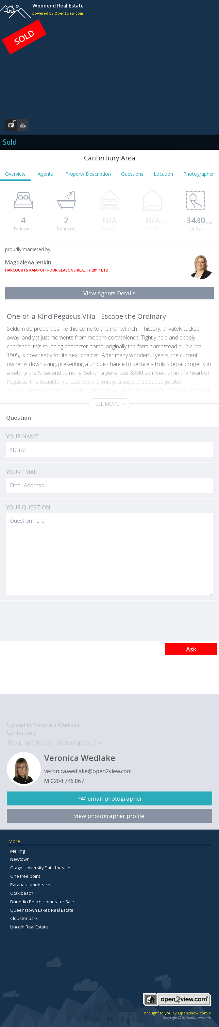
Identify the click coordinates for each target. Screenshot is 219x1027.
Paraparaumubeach (30, 885)
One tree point (25, 876)
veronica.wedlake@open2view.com (88, 771)
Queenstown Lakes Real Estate (41, 910)
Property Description (88, 174)
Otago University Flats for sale (40, 868)
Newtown (20, 859)
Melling (17, 851)
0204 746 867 (67, 781)
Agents (45, 174)
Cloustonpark (24, 918)
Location (163, 174)
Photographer (198, 174)
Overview (15, 174)
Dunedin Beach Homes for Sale (42, 902)
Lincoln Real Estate (29, 927)
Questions (132, 174)
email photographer (115, 798)
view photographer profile (109, 816)
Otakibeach (21, 893)
